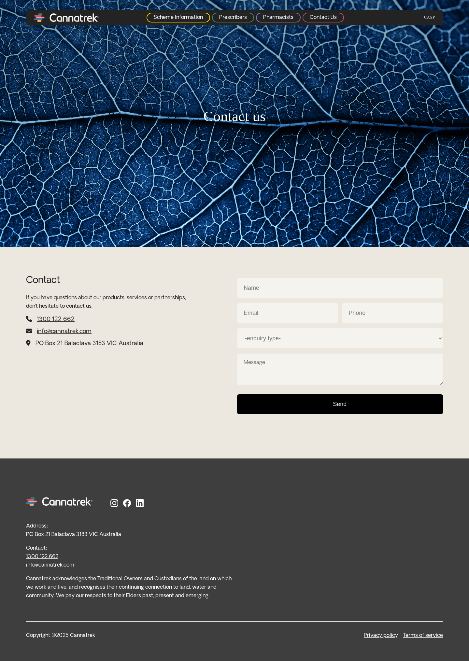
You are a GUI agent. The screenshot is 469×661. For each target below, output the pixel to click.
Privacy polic (379, 635)
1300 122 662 (56, 319)
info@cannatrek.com (64, 332)
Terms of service (423, 635)
